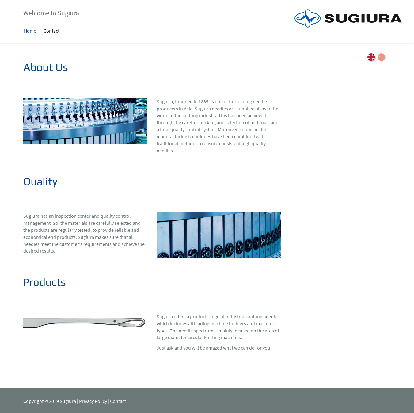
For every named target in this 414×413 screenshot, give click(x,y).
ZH (381, 57)
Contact (51, 31)
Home (30, 31)
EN (371, 57)
